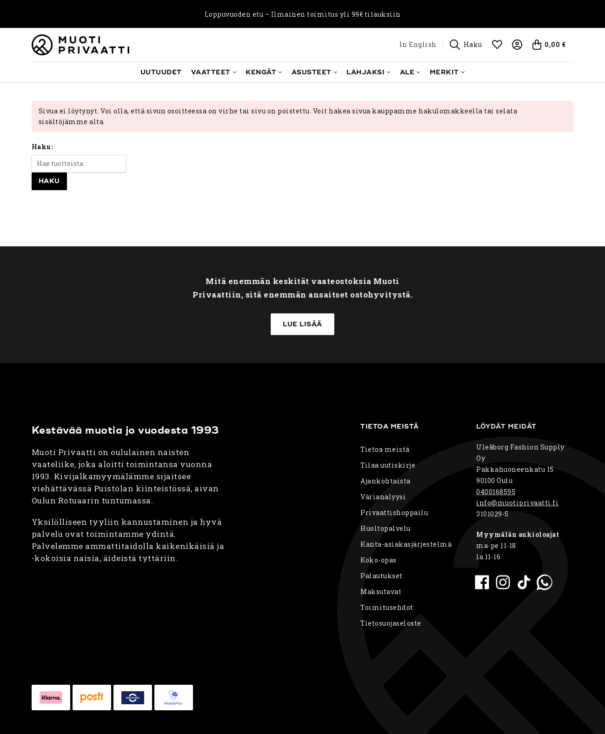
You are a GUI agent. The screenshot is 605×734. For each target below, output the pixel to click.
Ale (407, 72)
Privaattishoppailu (394, 512)
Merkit (444, 72)
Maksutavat (380, 591)
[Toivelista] (497, 44)
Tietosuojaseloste (390, 623)
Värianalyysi (383, 496)
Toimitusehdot (386, 607)
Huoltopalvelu (385, 528)
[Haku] (466, 44)
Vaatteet (211, 72)
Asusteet (312, 72)
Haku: (42, 146)
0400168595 (495, 491)
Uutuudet (161, 72)
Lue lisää (302, 324)
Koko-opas (378, 559)
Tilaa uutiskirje (387, 465)
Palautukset (381, 575)
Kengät (261, 72)
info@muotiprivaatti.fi (517, 502)
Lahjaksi (365, 72)
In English (418, 44)
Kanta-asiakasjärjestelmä (406, 544)
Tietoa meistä (385, 449)
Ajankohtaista (385, 480)
